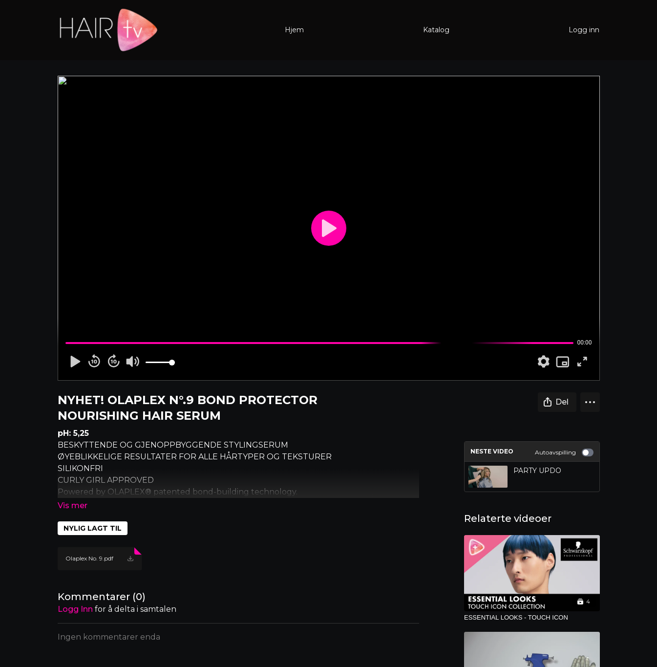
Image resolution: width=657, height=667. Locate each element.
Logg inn (584, 29)
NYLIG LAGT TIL (93, 528)
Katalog (436, 29)
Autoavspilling (564, 452)
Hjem (294, 29)
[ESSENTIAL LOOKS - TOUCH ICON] (532, 618)
